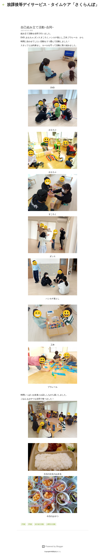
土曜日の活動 (51, 524)
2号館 (23, 524)
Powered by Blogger (52, 546)
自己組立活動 (39, 524)
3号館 (30, 524)
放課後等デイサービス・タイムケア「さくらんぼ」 (53, 4)
